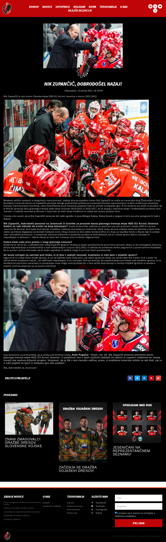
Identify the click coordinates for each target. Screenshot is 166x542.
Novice (47, 7)
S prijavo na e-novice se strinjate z (135, 514)
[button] (130, 378)
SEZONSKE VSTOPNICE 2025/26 (17, 515)
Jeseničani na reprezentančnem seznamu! (131, 450)
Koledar (79, 7)
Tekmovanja (107, 7)
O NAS (123, 7)
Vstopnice (62, 7)
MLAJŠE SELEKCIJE (80, 10)
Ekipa (92, 7)
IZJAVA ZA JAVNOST (12, 519)
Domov (34, 7)
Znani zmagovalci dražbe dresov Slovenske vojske (23, 442)
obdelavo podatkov (125, 515)
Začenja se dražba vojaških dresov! (78, 469)
